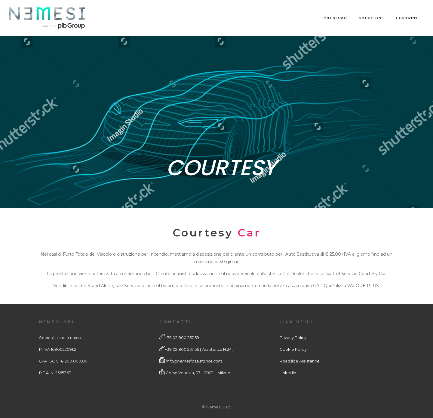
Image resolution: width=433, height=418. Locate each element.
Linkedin (288, 372)
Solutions (371, 18)
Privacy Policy (293, 337)
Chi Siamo (335, 18)
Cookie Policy (293, 349)
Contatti (407, 18)
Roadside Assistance (300, 361)
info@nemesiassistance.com (194, 361)
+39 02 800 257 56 (182, 349)
